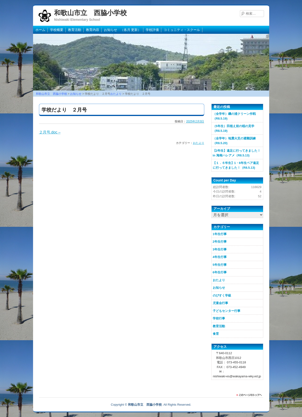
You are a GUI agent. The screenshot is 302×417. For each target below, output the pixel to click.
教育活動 (74, 30)
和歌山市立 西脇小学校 (90, 13)
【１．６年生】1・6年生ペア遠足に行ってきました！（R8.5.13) (236, 165)
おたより (198, 143)
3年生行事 (220, 249)
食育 (216, 333)
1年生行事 (220, 234)
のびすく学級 (222, 295)
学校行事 (219, 318)
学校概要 (56, 30)
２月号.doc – (50, 132)
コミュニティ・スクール (182, 30)
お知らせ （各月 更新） (122, 30)
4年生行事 (220, 257)
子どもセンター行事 (226, 311)
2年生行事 (220, 241)
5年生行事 (220, 265)
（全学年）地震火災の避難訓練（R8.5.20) (234, 141)
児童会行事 (220, 303)
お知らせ (219, 287)
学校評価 (152, 30)
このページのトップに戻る (250, 395)
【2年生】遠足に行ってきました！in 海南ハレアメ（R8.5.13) (236, 153)
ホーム (40, 30)
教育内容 (92, 30)
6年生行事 (220, 272)
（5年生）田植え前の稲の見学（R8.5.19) (233, 128)
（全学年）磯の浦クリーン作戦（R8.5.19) (234, 116)
